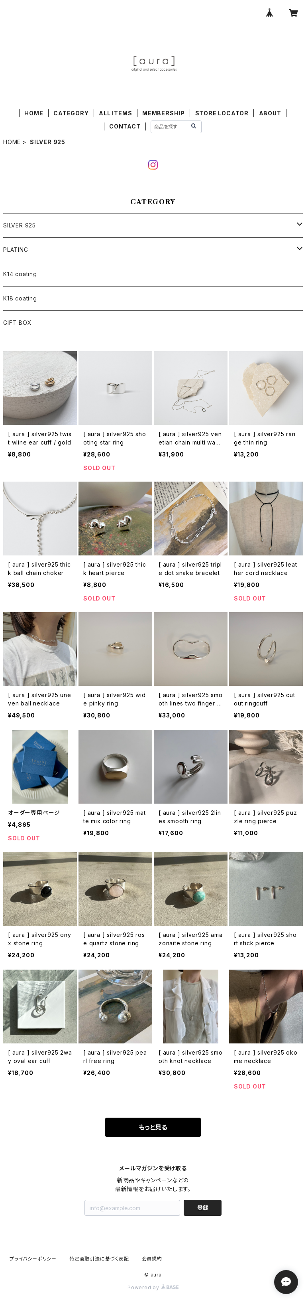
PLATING (15, 249)
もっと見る (153, 1127)
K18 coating (20, 298)
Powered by (153, 1287)
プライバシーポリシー (33, 1259)
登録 (202, 1207)
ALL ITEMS (115, 113)
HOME (33, 113)
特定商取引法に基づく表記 (99, 1259)
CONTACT (125, 126)
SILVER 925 (19, 225)
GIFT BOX (17, 322)
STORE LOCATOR (222, 113)
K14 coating (20, 274)
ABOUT (270, 113)
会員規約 (152, 1259)
